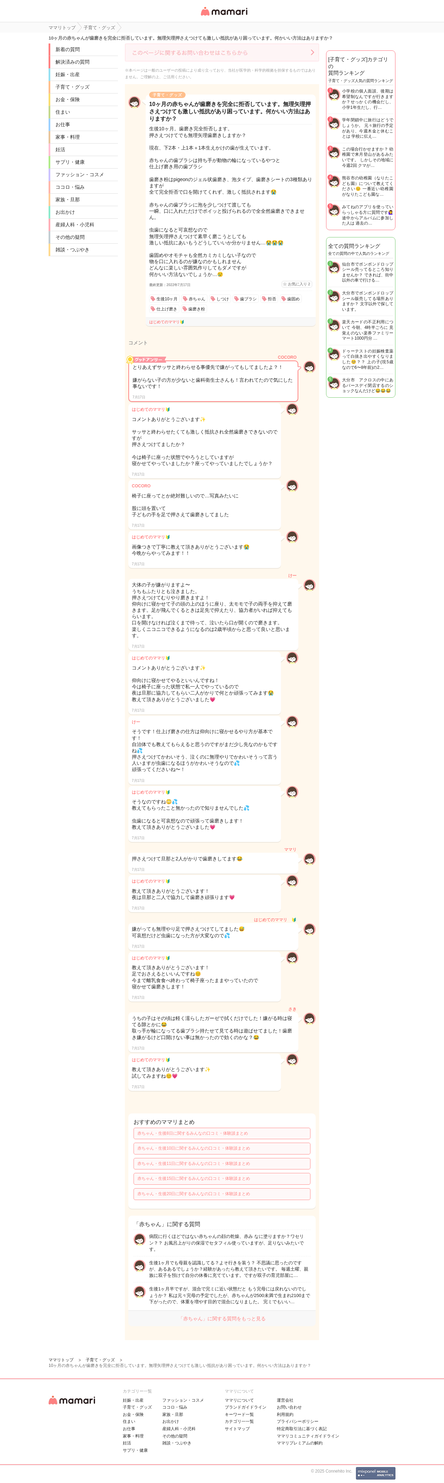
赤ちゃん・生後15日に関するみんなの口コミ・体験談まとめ (193, 1178)
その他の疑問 (70, 237)
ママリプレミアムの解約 (300, 1443)
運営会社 (285, 1400)
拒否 (272, 299)
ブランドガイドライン (245, 1407)
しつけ (222, 299)
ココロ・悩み (70, 187)
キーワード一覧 (239, 1414)
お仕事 (63, 124)
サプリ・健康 (70, 162)
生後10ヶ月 (167, 299)
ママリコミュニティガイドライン (308, 1436)
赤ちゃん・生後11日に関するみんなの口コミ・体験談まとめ (193, 1163)
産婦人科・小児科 (75, 224)
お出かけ (65, 212)
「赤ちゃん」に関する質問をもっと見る (222, 1318)
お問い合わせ (289, 1407)
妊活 (60, 149)
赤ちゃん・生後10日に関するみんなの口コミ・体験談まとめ (193, 1148)
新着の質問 (68, 49)
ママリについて (239, 1400)
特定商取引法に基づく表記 (302, 1428)
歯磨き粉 (196, 309)
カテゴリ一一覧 (239, 1421)
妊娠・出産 (68, 74)
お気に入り (299, 284)
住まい (63, 112)
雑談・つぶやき (72, 249)
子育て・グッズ (72, 87)
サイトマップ (237, 1428)
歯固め (293, 299)
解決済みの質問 (72, 62)
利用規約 (285, 1414)
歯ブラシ (248, 299)
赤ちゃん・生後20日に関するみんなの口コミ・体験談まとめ (193, 1193)
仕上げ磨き (166, 309)
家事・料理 (68, 137)
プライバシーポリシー (297, 1421)
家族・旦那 (68, 199)
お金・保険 (68, 99)
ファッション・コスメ (80, 174)
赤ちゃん (197, 299)
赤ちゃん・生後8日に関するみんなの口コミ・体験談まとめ (192, 1133)
